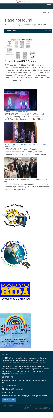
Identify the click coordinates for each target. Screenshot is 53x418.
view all (47, 31)
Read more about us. (17, 374)
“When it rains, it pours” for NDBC (17, 112)
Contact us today (9, 400)
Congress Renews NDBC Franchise (20, 61)
